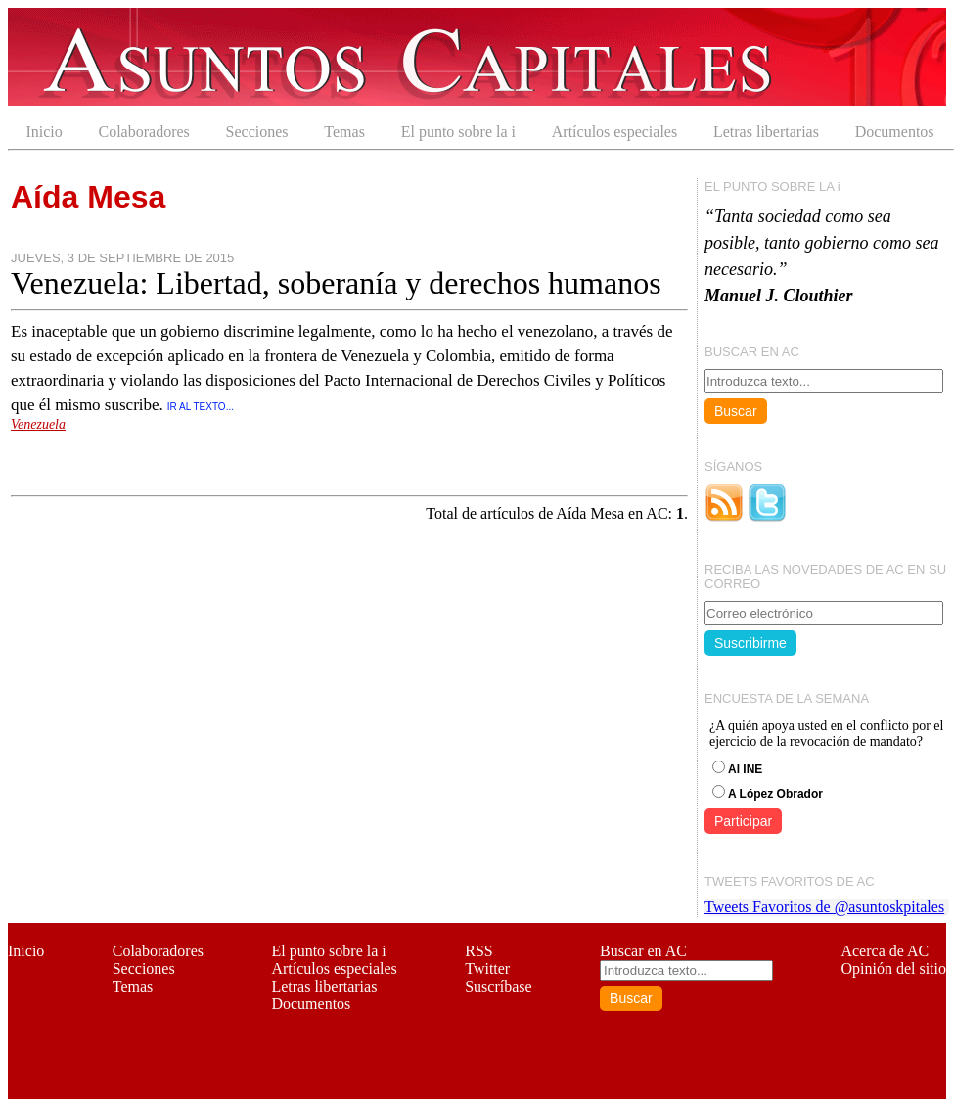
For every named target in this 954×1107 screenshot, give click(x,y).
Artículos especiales (614, 131)
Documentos (894, 131)
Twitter (487, 968)
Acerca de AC (884, 951)
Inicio (43, 131)
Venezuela (38, 424)
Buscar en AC (643, 951)
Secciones (257, 131)
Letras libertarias (766, 131)
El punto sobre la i (458, 131)
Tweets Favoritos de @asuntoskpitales (824, 907)
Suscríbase (498, 986)
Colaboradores (144, 131)
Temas (344, 131)
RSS (478, 951)
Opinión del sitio (893, 968)
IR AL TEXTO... (200, 406)
